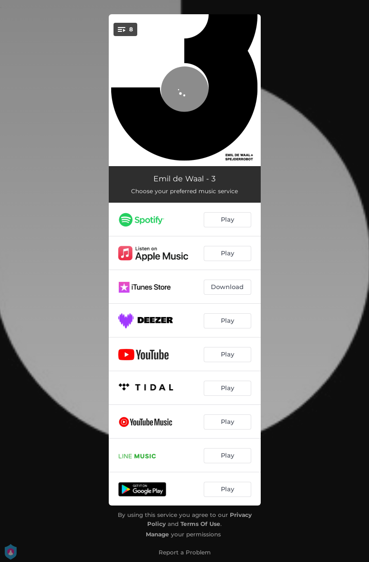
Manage (157, 534)
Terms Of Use (200, 523)
